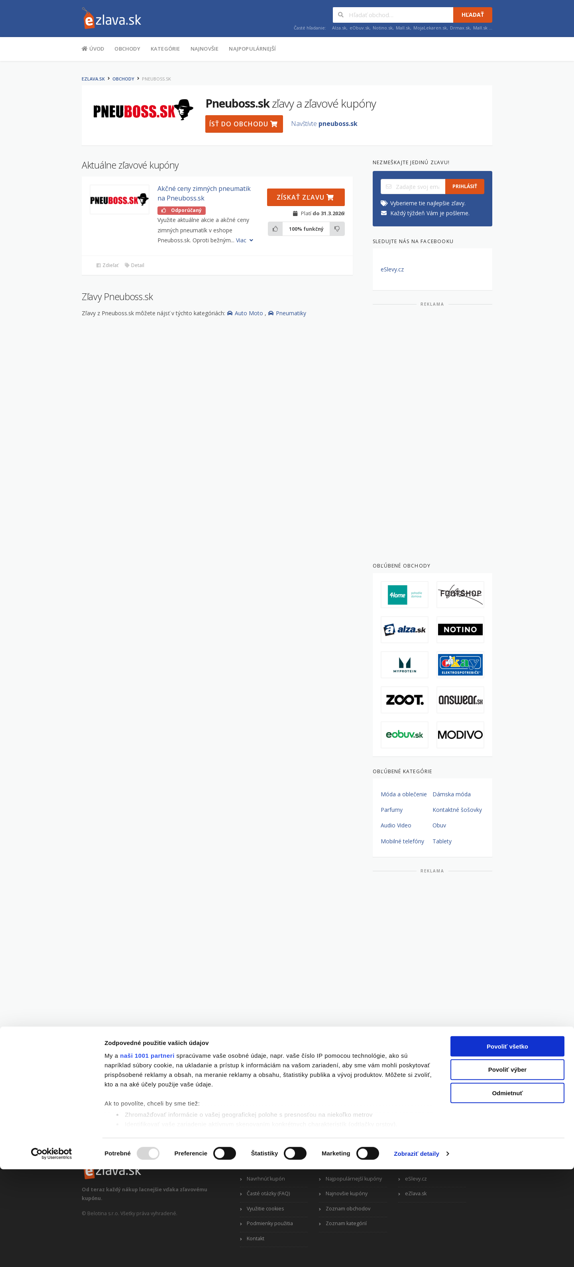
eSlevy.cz (392, 269)
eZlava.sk (93, 79)
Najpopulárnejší (252, 48)
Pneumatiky (287, 313)
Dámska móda (451, 794)
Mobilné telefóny (402, 841)
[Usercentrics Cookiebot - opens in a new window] (51, 1251)
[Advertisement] (432, 431)
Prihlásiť (464, 186)
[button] (119, 199)
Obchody (127, 48)
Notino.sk (383, 28)
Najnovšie (205, 48)
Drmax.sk (460, 28)
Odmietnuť (507, 1190)
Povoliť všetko (507, 1144)
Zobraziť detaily (416, 1251)
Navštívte (324, 123)
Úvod (93, 48)
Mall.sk (403, 28)
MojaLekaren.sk (430, 28)
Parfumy (392, 809)
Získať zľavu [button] (305, 197)
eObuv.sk (360, 28)
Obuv (439, 825)
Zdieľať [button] (107, 265)
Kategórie (165, 48)
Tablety (442, 841)
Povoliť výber (507, 1167)
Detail (134, 265)
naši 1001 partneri (147, 1153)
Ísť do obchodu (243, 124)
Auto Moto (246, 313)
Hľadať (473, 14)
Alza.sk (339, 28)
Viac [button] (245, 240)
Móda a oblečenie (404, 794)
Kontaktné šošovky (457, 809)
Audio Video (396, 825)
